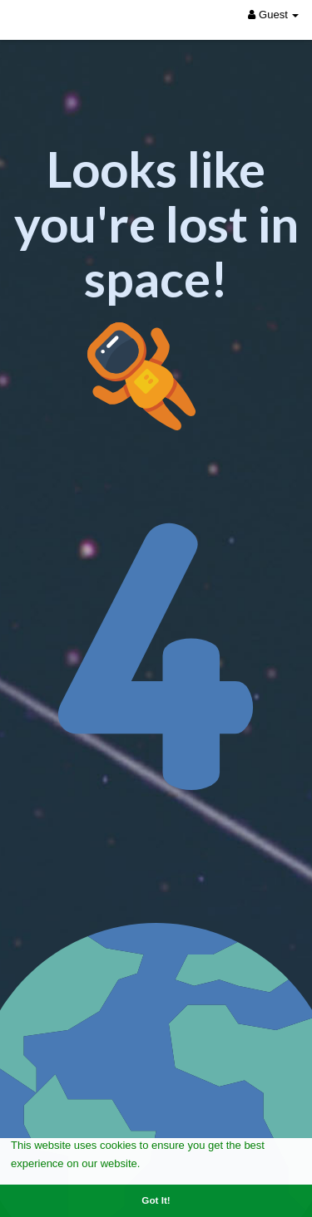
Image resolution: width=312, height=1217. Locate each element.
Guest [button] (273, 14)
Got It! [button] (155, 1200)
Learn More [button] (173, 1162)
